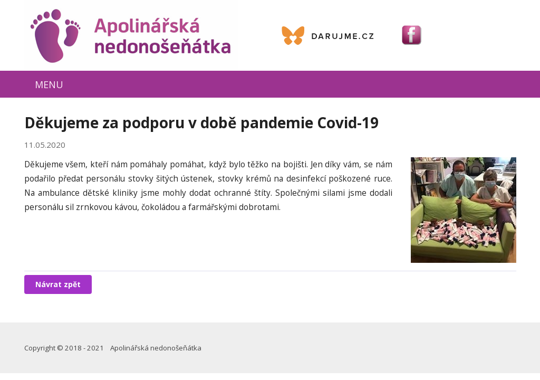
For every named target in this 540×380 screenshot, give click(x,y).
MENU (49, 84)
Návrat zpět (58, 284)
